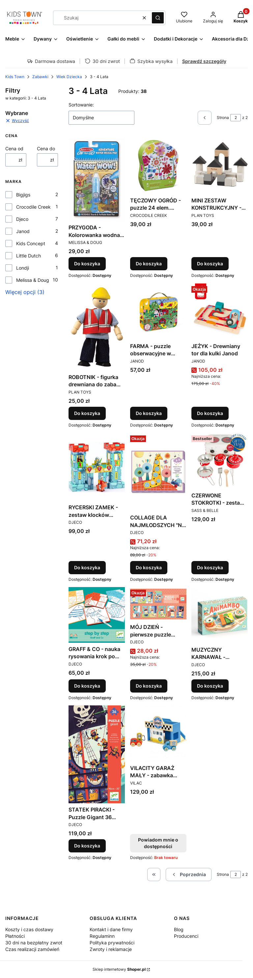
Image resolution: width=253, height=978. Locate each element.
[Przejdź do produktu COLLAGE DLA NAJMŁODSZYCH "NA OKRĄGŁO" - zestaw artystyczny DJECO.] (158, 472)
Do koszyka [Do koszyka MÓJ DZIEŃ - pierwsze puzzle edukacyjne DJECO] (149, 686)
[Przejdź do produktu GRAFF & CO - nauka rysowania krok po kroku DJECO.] (97, 615)
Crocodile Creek (33, 207)
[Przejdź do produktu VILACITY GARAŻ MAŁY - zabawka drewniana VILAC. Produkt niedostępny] (158, 733)
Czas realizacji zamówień (32, 949)
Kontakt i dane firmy (111, 929)
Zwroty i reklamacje (111, 949)
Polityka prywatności (112, 942)
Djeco (22, 219)
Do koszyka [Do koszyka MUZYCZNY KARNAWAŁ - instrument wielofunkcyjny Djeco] (210, 686)
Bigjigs (23, 194)
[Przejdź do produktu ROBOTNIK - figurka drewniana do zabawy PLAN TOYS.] (97, 327)
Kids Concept (30, 243)
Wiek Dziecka (69, 76)
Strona (223, 117)
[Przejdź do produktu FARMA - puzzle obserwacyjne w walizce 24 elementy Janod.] (158, 311)
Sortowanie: (81, 104)
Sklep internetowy (119, 969)
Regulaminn (102, 936)
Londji (22, 268)
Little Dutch (28, 255)
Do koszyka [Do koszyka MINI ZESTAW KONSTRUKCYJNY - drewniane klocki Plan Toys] (210, 264)
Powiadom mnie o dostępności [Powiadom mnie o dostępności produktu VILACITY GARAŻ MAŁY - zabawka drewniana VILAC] (158, 843)
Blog (178, 929)
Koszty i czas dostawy (29, 929)
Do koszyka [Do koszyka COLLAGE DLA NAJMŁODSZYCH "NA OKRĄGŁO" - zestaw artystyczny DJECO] (149, 567)
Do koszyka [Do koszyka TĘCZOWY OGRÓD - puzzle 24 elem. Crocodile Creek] (149, 264)
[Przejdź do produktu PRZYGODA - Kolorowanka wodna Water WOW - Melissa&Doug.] (97, 179)
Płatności (15, 936)
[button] (158, 17)
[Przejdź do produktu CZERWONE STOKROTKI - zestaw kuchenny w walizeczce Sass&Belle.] (219, 461)
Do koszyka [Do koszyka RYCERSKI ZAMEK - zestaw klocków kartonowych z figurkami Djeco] (87, 567)
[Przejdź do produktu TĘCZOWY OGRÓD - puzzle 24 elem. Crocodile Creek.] (158, 166)
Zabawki (40, 76)
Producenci (186, 936)
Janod (23, 231)
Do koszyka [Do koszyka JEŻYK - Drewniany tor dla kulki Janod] (210, 413)
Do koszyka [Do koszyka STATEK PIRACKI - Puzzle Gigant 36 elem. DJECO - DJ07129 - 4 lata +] (87, 845)
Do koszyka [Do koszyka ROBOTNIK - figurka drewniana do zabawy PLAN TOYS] (87, 413)
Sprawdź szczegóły (204, 61)
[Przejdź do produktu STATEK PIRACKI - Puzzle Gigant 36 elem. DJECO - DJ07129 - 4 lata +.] (97, 754)
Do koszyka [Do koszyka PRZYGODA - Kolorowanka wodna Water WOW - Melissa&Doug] (87, 264)
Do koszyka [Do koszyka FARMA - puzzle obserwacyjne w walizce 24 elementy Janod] (149, 413)
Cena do (46, 148)
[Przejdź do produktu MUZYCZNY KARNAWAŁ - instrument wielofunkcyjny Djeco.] (219, 615)
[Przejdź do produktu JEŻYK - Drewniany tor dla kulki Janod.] (219, 311)
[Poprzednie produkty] (188, 874)
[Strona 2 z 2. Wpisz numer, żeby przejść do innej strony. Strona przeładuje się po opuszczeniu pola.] (235, 117)
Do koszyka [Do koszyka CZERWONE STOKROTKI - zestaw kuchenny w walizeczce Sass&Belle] (210, 567)
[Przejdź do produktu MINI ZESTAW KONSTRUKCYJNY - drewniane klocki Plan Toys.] (219, 166)
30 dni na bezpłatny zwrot (33, 942)
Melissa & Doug (32, 280)
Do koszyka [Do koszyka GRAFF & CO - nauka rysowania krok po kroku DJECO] (87, 686)
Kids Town (14, 76)
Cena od (14, 148)
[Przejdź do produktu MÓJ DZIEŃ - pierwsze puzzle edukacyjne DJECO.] (158, 604)
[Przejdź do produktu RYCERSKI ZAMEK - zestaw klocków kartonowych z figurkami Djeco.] (97, 467)
